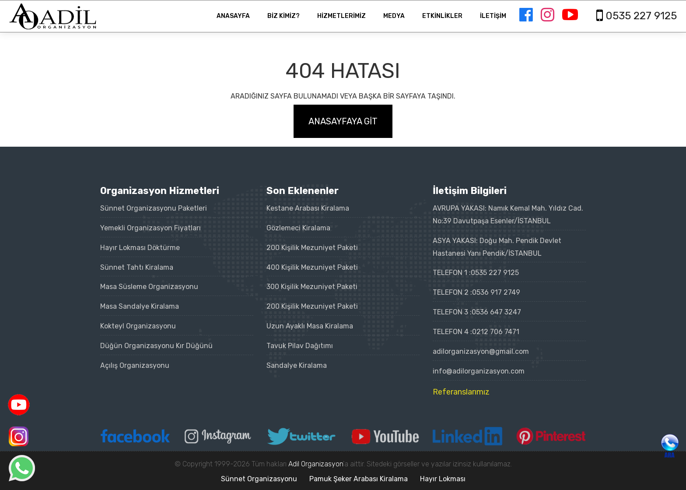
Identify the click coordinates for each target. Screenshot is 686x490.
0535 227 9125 (495, 272)
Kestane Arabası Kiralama (307, 208)
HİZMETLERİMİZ (341, 16)
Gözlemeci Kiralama (298, 228)
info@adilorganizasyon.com (479, 371)
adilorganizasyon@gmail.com (481, 351)
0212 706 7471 (495, 332)
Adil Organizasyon (315, 464)
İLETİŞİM (493, 16)
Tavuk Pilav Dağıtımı (299, 346)
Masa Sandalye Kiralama (139, 306)
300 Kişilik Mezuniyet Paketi (311, 286)
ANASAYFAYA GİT (343, 121)
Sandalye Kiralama (296, 365)
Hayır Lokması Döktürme (140, 247)
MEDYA (394, 16)
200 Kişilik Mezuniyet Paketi (312, 247)
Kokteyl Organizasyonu (138, 326)
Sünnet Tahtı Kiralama (136, 267)
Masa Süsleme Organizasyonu (149, 286)
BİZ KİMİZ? (283, 16)
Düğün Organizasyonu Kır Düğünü (156, 346)
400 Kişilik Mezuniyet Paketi (312, 267)
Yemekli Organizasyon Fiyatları (150, 228)
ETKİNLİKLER (442, 16)
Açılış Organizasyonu (134, 365)
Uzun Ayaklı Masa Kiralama (309, 326)
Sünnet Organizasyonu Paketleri (153, 208)
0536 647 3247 (496, 312)
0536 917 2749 (496, 292)
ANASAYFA (233, 16)
